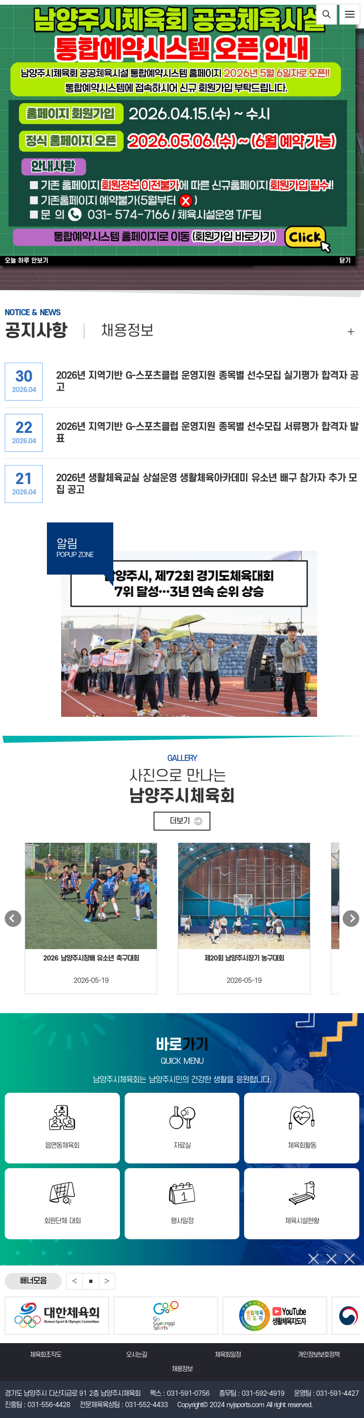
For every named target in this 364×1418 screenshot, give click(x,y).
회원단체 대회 (62, 1221)
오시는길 (136, 1354)
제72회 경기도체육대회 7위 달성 (189, 634)
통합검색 (326, 14)
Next (351, 918)
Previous (13, 918)
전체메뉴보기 (349, 14)
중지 (90, 1281)
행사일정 (182, 1221)
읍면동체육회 (62, 1146)
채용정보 (127, 331)
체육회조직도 (45, 1354)
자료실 (182, 1146)
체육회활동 (302, 1146)
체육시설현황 (302, 1221)
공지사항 (36, 331)
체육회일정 (228, 1354)
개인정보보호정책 (318, 1354)
